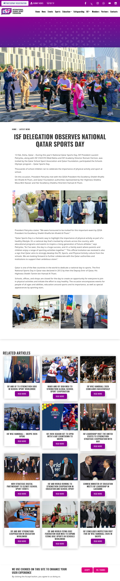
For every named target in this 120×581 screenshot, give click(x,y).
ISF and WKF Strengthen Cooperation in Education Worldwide (22, 534)
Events (50, 11)
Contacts (114, 11)
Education (66, 11)
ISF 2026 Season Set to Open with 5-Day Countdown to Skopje (59, 436)
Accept (87, 570)
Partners (104, 11)
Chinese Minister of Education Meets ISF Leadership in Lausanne (98, 486)
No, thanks (100, 570)
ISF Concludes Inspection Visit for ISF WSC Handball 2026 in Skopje (98, 534)
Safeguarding (78, 11)
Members (95, 11)
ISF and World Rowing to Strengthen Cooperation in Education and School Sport (60, 486)
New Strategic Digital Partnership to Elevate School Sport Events (22, 486)
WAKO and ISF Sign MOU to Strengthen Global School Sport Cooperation (60, 389)
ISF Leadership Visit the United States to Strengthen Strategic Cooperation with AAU (98, 437)
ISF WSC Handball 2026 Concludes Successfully (98, 387)
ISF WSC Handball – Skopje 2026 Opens (22, 435)
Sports (57, 11)
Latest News (24, 129)
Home (37, 11)
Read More (22, 393)
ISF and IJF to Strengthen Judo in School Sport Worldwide (22, 387)
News (44, 11)
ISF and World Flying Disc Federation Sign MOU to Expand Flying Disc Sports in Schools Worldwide (60, 535)
